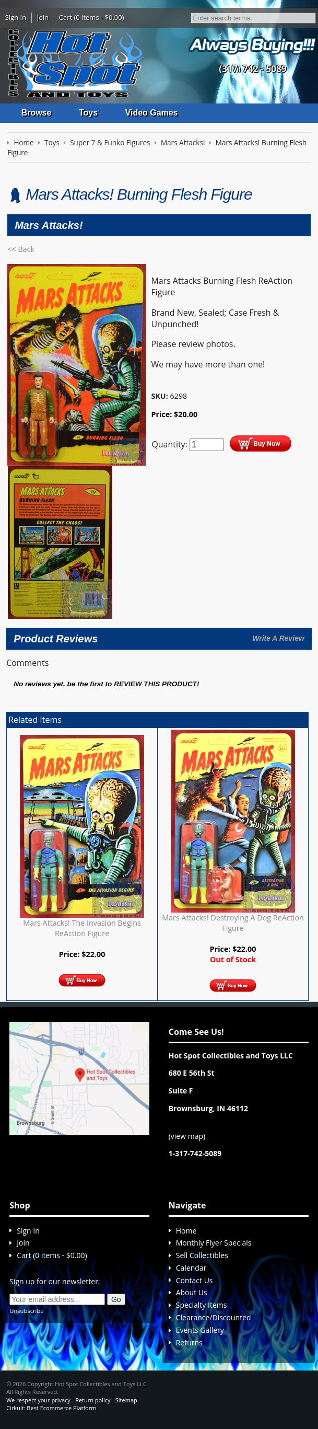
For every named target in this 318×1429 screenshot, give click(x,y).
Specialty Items (201, 1305)
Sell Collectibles (202, 1255)
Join (43, 17)
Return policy (92, 1400)
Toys (88, 112)
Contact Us (194, 1280)
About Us (191, 1293)
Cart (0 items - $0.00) (91, 17)
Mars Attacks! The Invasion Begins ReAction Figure (82, 928)
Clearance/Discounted (213, 1317)
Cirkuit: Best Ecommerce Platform (51, 1408)
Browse (36, 112)
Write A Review (278, 638)
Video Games (151, 112)
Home (186, 1231)
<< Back (20, 249)
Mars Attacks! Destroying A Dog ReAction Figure (233, 923)
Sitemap (126, 1400)
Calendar (191, 1268)
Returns (189, 1342)
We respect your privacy (38, 1400)
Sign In (15, 17)
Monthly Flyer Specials (214, 1243)
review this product (155, 684)
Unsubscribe (26, 1311)
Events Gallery (200, 1330)
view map (187, 1136)
